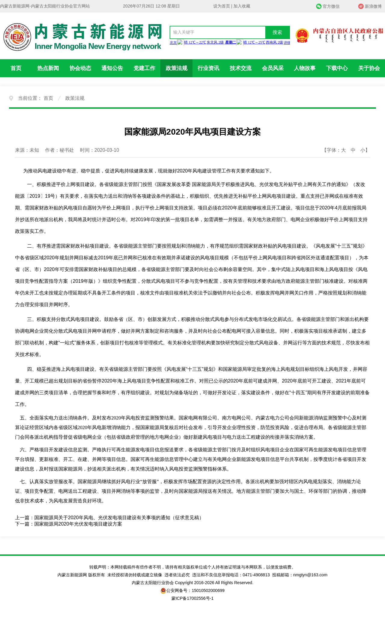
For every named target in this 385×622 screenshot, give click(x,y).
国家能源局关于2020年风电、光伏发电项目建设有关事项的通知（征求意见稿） (119, 517)
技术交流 (240, 68)
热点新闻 (48, 68)
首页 (16, 68)
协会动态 (80, 68)
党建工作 (144, 68)
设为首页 (221, 6)
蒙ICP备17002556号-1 (192, 598)
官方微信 (331, 6)
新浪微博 (373, 6)
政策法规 (176, 68)
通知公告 (112, 68)
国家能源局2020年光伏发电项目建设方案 (78, 523)
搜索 (277, 32)
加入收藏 (241, 6)
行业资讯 (208, 68)
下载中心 (337, 68)
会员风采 (273, 68)
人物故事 (305, 68)
